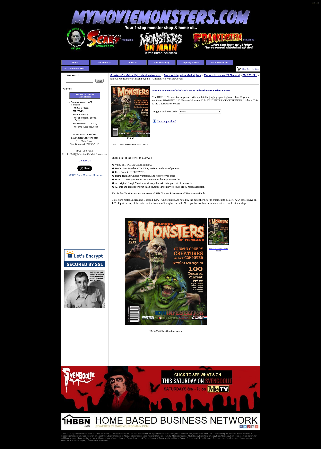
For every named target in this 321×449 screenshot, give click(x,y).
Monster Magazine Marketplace (182, 75)
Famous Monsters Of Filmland (222, 75)
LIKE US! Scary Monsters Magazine (85, 175)
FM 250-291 (249, 75)
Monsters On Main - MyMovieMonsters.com (135, 75)
